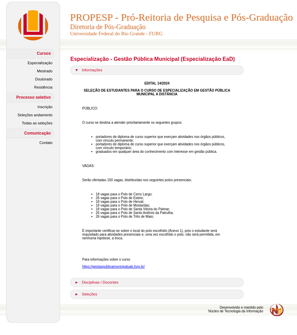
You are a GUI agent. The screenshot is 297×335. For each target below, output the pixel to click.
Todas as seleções (37, 123)
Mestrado (44, 71)
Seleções (89, 294)
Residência (43, 87)
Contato (46, 143)
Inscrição (45, 107)
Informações (92, 70)
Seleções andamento (35, 115)
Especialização (40, 63)
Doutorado (43, 79)
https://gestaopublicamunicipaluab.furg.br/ (113, 266)
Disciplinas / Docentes (100, 282)
